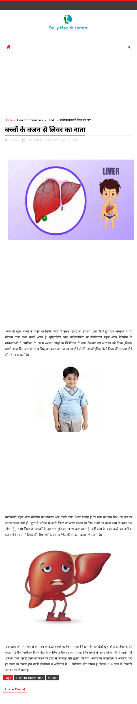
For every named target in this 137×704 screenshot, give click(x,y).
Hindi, (74, 140)
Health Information (30, 120)
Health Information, (57, 140)
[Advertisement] (68, 84)
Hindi (51, 120)
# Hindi (52, 678)
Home (9, 120)
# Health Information (29, 678)
